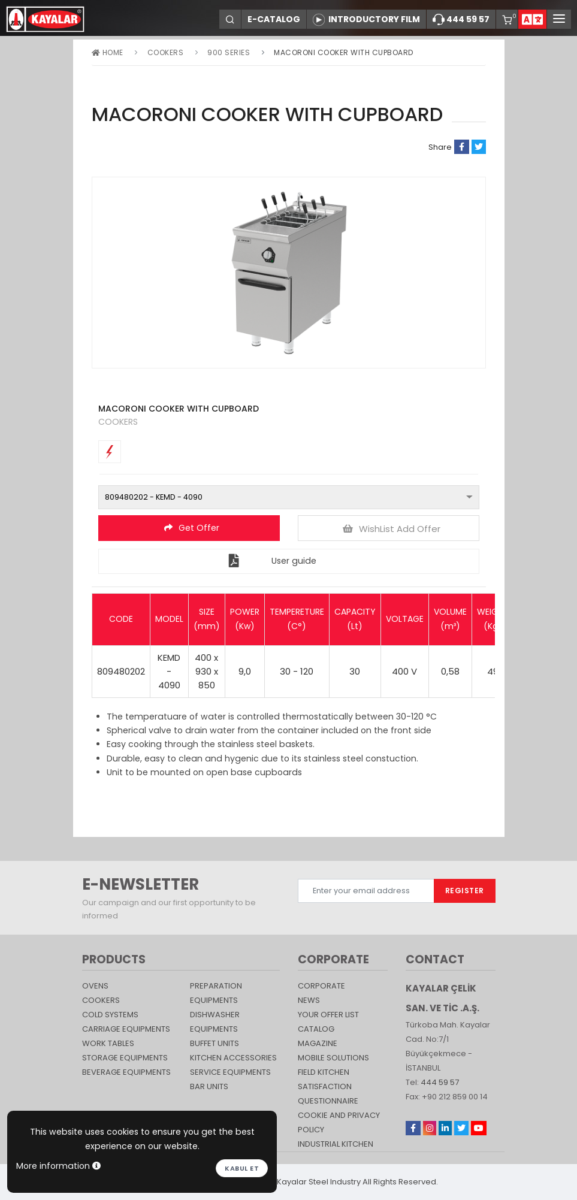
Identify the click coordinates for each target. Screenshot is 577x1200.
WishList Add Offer (391, 528)
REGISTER (464, 890)
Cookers (165, 52)
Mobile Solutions (333, 1057)
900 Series (228, 52)
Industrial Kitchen (335, 1144)
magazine (317, 1043)
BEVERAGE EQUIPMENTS (126, 1072)
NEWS (309, 1000)
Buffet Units (214, 1043)
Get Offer (191, 528)
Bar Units (209, 1086)
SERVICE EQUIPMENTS (230, 1072)
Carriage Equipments (126, 1029)
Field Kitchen (323, 1072)
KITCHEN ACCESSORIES (233, 1057)
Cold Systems (110, 1014)
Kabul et (242, 1168)
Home (107, 52)
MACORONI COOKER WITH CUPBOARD (343, 52)
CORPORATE (321, 986)
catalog (316, 1029)
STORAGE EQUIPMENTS (125, 1057)
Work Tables (108, 1043)
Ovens (95, 986)
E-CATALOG (273, 19)
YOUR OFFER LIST (328, 1014)
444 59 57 (461, 19)
